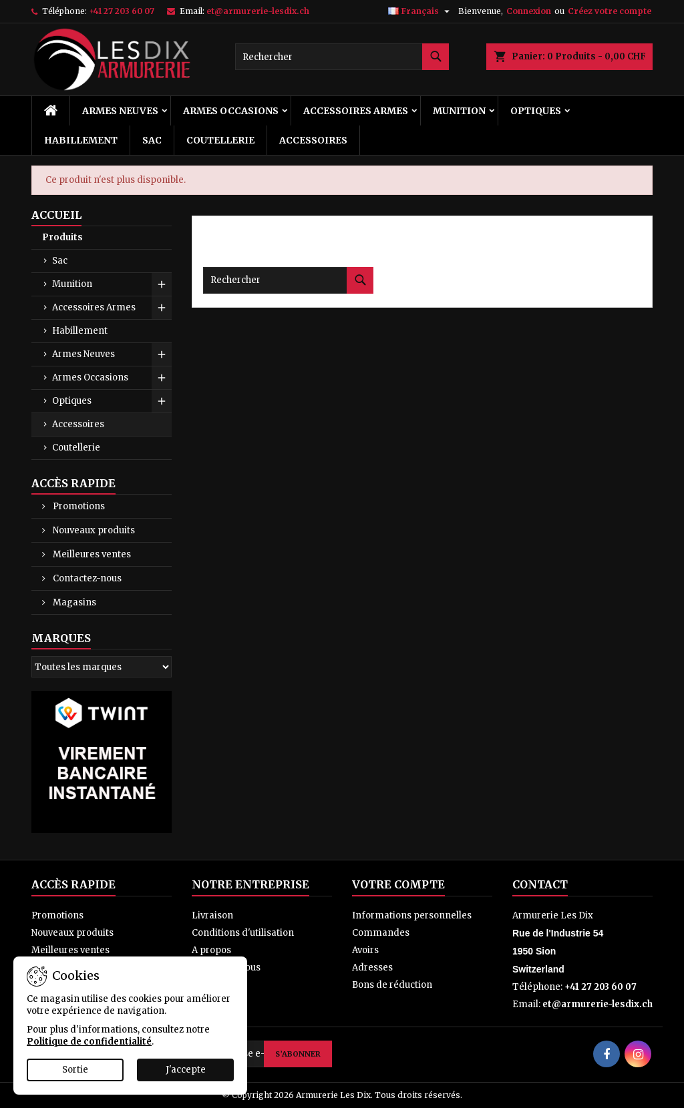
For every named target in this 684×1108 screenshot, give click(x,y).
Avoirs (365, 950)
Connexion (528, 11)
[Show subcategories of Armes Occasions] (162, 377)
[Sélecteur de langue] (420, 11)
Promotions (78, 506)
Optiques (535, 111)
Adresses (372, 967)
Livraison (212, 915)
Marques (61, 638)
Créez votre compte (609, 11)
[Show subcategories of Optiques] (162, 401)
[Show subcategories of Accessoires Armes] (162, 307)
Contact (540, 884)
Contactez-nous (86, 578)
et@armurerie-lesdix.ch (257, 11)
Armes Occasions (231, 111)
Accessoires (313, 140)
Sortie (75, 1069)
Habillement (81, 140)
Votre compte (398, 884)
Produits (62, 237)
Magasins (73, 602)
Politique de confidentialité (89, 1041)
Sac (152, 140)
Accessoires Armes (355, 111)
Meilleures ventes (91, 554)
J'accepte (186, 1069)
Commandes (380, 932)
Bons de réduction (392, 985)
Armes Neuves (120, 111)
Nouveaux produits (93, 530)
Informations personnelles (412, 915)
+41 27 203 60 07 (121, 11)
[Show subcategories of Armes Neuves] (162, 354)
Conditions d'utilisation (243, 932)
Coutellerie (220, 140)
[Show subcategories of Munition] (162, 284)
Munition (459, 111)
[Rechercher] (342, 56)
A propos (211, 950)
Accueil (56, 215)
